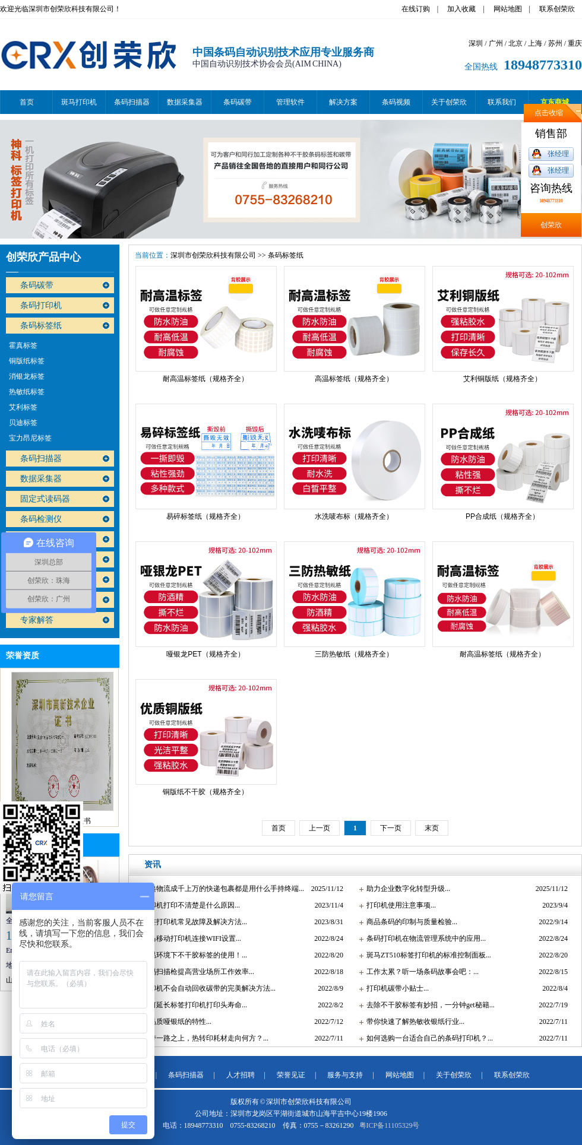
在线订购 (415, 9)
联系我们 (502, 102)
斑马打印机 (79, 102)
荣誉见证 (291, 1075)
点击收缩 (548, 113)
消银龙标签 (27, 376)
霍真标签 (23, 345)
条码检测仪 (41, 519)
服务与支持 (345, 1075)
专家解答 (36, 620)
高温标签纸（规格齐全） (354, 379)
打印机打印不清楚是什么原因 (188, 905)
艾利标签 (23, 407)
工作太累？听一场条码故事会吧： (419, 972)
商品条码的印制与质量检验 (409, 922)
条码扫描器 (132, 102)
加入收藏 (461, 9)
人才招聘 (240, 1075)
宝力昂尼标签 (30, 438)
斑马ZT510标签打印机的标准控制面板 (426, 955)
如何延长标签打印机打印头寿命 (192, 1005)
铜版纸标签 (27, 361)
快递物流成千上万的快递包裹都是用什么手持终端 (220, 888)
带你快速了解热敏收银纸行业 (412, 1021)
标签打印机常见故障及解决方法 (192, 922)
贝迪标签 (23, 422)
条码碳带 (237, 102)
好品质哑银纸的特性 (174, 1021)
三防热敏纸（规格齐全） (354, 654)
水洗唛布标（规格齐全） (354, 516)
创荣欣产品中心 (43, 257)
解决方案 (343, 102)
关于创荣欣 (449, 102)
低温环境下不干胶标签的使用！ (192, 955)
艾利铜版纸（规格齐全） (502, 379)
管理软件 (290, 102)
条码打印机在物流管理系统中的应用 (423, 938)
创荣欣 (551, 225)
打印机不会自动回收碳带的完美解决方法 (206, 988)
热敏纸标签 (27, 392)
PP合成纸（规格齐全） (502, 516)
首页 (27, 102)
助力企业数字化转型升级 (405, 888)
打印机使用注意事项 (398, 905)
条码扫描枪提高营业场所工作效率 (195, 972)
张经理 (558, 154)
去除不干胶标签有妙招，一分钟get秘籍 (427, 1005)
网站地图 (508, 9)
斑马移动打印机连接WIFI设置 (189, 938)
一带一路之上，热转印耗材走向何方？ (202, 1038)
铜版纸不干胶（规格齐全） (205, 792)
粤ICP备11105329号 (389, 1125)
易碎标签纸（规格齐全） (205, 516)
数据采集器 (185, 102)
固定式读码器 (45, 498)
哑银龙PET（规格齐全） (205, 654)
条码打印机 (41, 305)
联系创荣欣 (557, 9)
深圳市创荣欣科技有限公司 (213, 255)
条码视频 (396, 102)
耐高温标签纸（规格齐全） (205, 379)
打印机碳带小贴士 (394, 988)
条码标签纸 (41, 325)
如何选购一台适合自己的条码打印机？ (427, 1038)
